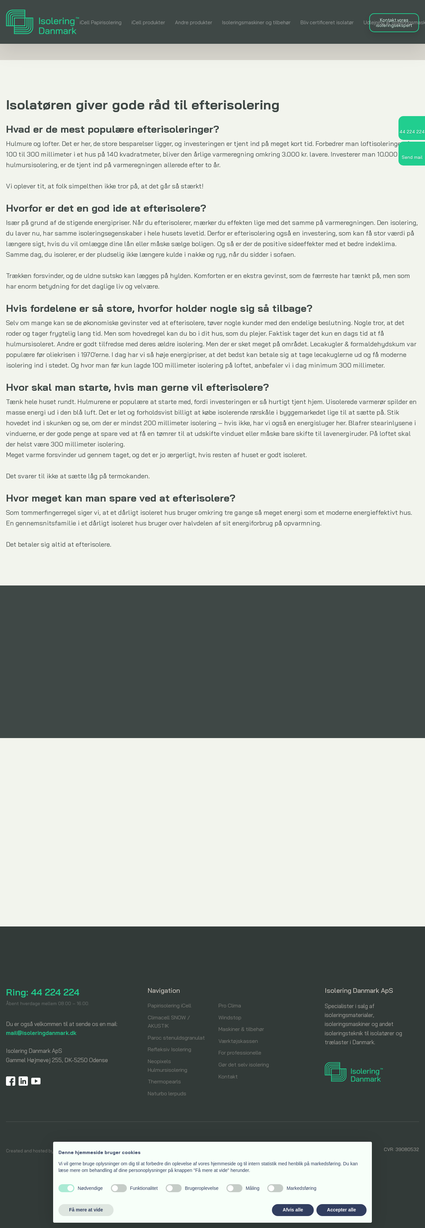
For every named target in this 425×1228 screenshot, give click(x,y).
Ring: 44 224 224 (42, 992)
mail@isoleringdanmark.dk (41, 1032)
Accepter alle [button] (341, 1209)
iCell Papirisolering (101, 22)
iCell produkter (148, 22)
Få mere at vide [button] (86, 1209)
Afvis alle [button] (293, 1209)
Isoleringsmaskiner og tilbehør (256, 22)
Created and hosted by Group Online (44, 1150)
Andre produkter (193, 22)
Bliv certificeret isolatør (327, 22)
